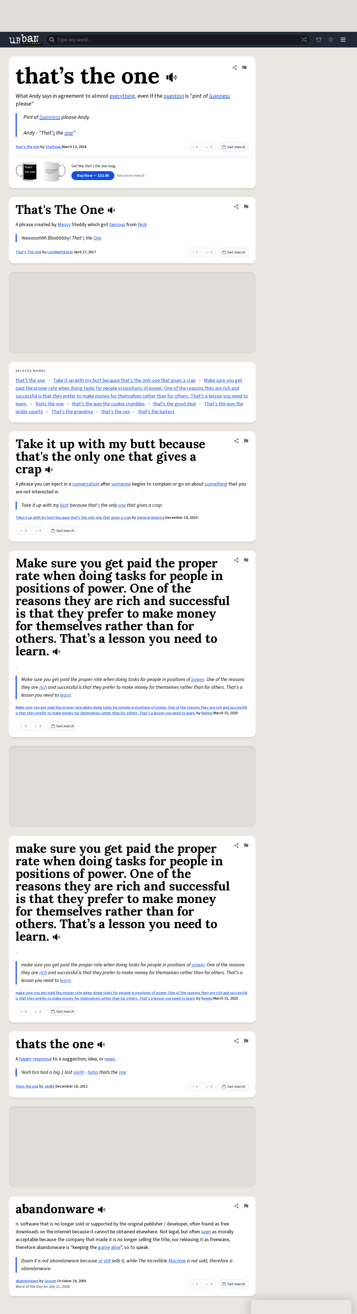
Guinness (219, 96)
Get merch (233, 147)
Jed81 (49, 1086)
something (216, 484)
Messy (64, 224)
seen (206, 1231)
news (110, 1058)
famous (117, 224)
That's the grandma (72, 411)
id (100, 1260)
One (97, 238)
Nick (142, 224)
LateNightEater (60, 252)
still (106, 1260)
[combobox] (178, 39)
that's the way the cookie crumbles (108, 403)
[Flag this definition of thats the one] (246, 1040)
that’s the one (28, 147)
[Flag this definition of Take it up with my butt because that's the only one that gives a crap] (246, 440)
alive (115, 1247)
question (173, 96)
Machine (177, 1260)
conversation (85, 484)
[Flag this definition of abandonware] (246, 1205)
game (104, 1247)
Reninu (207, 713)
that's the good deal (174, 403)
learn (65, 695)
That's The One (29, 252)
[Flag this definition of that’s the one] (244, 67)
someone (121, 484)
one (68, 133)
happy (25, 1058)
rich (43, 687)
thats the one (49, 403)
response (42, 1058)
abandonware (27, 1281)
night (78, 1072)
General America (151, 517)
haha (93, 1072)
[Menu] (343, 40)
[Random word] (303, 39)
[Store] (318, 40)
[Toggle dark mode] (331, 40)
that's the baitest (156, 411)
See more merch (130, 175)
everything (122, 96)
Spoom (50, 1281)
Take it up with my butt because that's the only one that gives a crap (124, 380)
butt (64, 505)
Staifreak (53, 147)
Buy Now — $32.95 (93, 175)
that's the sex (115, 411)
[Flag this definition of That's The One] (246, 206)
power (197, 679)
